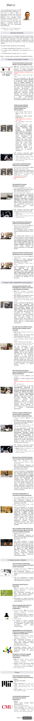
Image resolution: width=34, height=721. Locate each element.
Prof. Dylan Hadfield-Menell (23, 685)
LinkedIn (11, 29)
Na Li (24, 68)
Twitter (6, 29)
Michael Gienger (18, 292)
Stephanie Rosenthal (19, 590)
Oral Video (30, 75)
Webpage (21, 121)
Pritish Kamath (24, 225)
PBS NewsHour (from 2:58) (23, 505)
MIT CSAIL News (19, 341)
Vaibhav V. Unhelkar (25, 448)
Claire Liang (20, 68)
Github (17, 29)
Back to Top (27, 718)
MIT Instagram (28, 341)
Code (24, 75)
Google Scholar (17, 28)
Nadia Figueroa (28, 111)
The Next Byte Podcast (26, 344)
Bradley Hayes (21, 498)
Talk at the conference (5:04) (23, 338)
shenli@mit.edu (5, 28)
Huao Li (25, 568)
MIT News (27, 192)
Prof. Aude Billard (24, 685)
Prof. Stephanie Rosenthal (11, 20)
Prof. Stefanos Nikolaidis (25, 711)
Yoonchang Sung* (19, 462)
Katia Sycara (25, 570)
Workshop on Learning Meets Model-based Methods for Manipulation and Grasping (23, 174)
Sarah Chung (26, 157)
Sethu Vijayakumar (28, 292)
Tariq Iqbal (17, 497)
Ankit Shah (24, 113)
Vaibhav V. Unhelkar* (19, 375)
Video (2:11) (20, 192)
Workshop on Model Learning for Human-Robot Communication (23, 665)
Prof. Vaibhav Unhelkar (20, 690)
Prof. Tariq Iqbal (28, 689)
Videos (28, 337)
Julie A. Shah (30, 68)
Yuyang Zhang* (24, 66)
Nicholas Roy (17, 463)
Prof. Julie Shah (10, 15)
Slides (15, 76)
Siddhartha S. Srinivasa (26, 589)
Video (19, 298)
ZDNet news (27, 426)
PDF (15, 75)
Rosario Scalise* (24, 588)
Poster (19, 75)
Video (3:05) (28, 263)
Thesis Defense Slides (22, 705)
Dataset (19, 618)
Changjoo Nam (18, 568)
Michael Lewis (17, 570)
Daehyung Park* (28, 460)
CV (11, 28)
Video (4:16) (20, 384)
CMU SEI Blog (25, 645)
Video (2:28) (20, 469)
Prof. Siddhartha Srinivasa (11, 19)
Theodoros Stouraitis (27, 291)
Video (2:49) (21, 504)
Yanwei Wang (19, 111)
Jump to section (25, 48)
